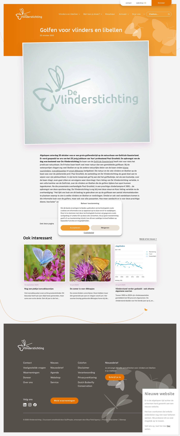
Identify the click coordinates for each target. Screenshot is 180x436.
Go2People (68, 420)
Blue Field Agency (93, 420)
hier (168, 77)
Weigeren (105, 228)
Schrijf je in (115, 377)
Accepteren (75, 228)
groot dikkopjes (76, 171)
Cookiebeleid (89, 233)
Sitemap (122, 420)
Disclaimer (113, 420)
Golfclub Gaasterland (103, 161)
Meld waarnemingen (64, 400)
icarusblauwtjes (59, 171)
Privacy (105, 420)
